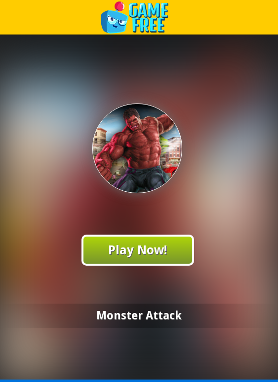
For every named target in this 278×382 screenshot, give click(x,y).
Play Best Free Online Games (139, 17)
